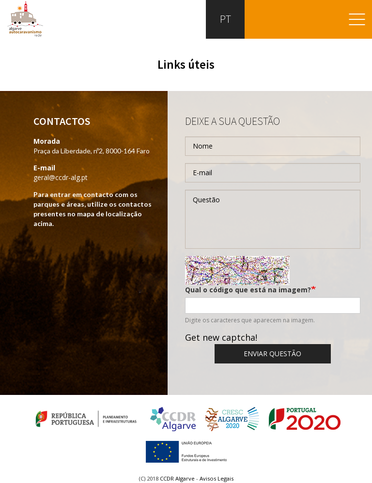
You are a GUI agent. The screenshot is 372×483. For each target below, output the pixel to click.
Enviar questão (272, 353)
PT (224, 19)
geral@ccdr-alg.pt (60, 177)
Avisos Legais (216, 478)
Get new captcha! (221, 337)
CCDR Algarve (177, 478)
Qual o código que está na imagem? (248, 289)
